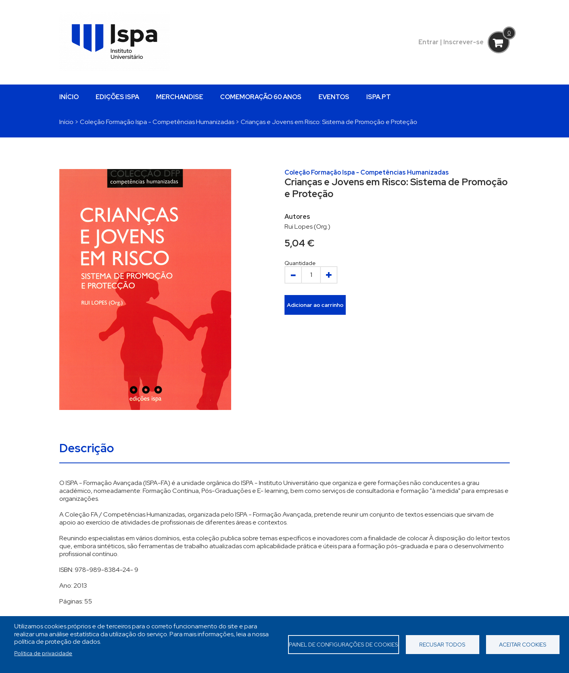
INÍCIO (69, 97)
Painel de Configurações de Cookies (343, 644)
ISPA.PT (378, 97)
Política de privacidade (43, 653)
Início (66, 122)
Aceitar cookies (522, 644)
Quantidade (300, 263)
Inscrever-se (463, 42)
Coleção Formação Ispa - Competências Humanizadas (157, 122)
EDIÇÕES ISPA (117, 97)
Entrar (428, 42)
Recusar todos (442, 644)
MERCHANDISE (179, 97)
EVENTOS (333, 97)
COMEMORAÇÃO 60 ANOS (260, 97)
